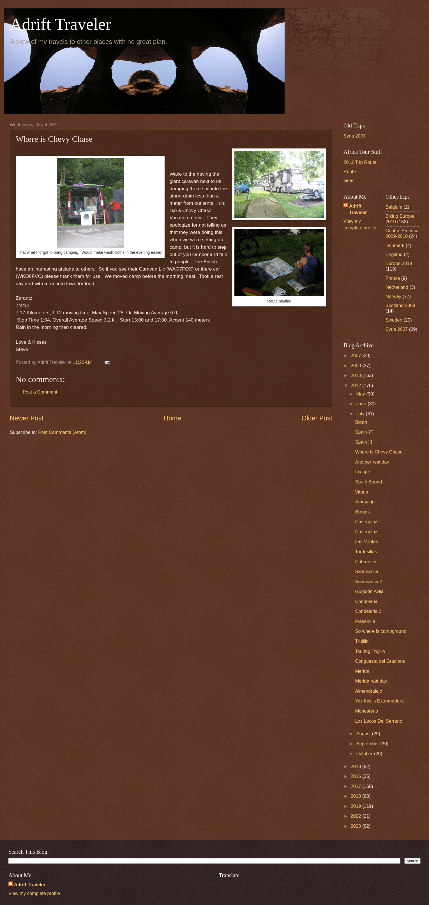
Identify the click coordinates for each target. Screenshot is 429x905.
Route (349, 171)
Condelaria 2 (368, 611)
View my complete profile (34, 893)
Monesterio (366, 711)
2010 (356, 375)
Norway (393, 296)
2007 (356, 355)
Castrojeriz (366, 521)
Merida (362, 671)
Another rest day (372, 462)
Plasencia (365, 621)
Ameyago (365, 501)
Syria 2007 (354, 136)
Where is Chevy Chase (378, 452)
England (394, 254)
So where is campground (380, 631)
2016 (356, 776)
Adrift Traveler (60, 24)
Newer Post (26, 418)
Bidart (361, 422)
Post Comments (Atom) (62, 432)
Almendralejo (368, 691)
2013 (356, 766)
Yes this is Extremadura (379, 701)
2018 (356, 796)
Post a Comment (40, 392)
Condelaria (366, 601)
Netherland (397, 287)
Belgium (394, 207)
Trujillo (361, 641)
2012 (356, 385)
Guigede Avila (369, 591)
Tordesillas (366, 551)
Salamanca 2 (368, 581)
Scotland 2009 (400, 305)
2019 (356, 806)
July (361, 414)
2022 (356, 816)
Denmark (395, 245)
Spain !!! (363, 442)
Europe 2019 (399, 263)
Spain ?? (364, 432)
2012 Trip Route (360, 162)
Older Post (317, 418)
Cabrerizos (366, 561)
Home (172, 418)
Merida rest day (371, 681)
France (393, 278)
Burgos (362, 512)
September (368, 743)
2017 (356, 786)
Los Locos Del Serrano (378, 721)
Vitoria (361, 492)
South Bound (368, 482)
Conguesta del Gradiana (380, 661)
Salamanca (366, 571)
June (361, 403)
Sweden (394, 320)
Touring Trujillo (370, 651)
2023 (356, 826)
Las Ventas (366, 541)
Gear (348, 180)
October (365, 753)
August (364, 733)
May (361, 394)
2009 (356, 365)
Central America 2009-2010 (402, 233)
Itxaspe (362, 471)
